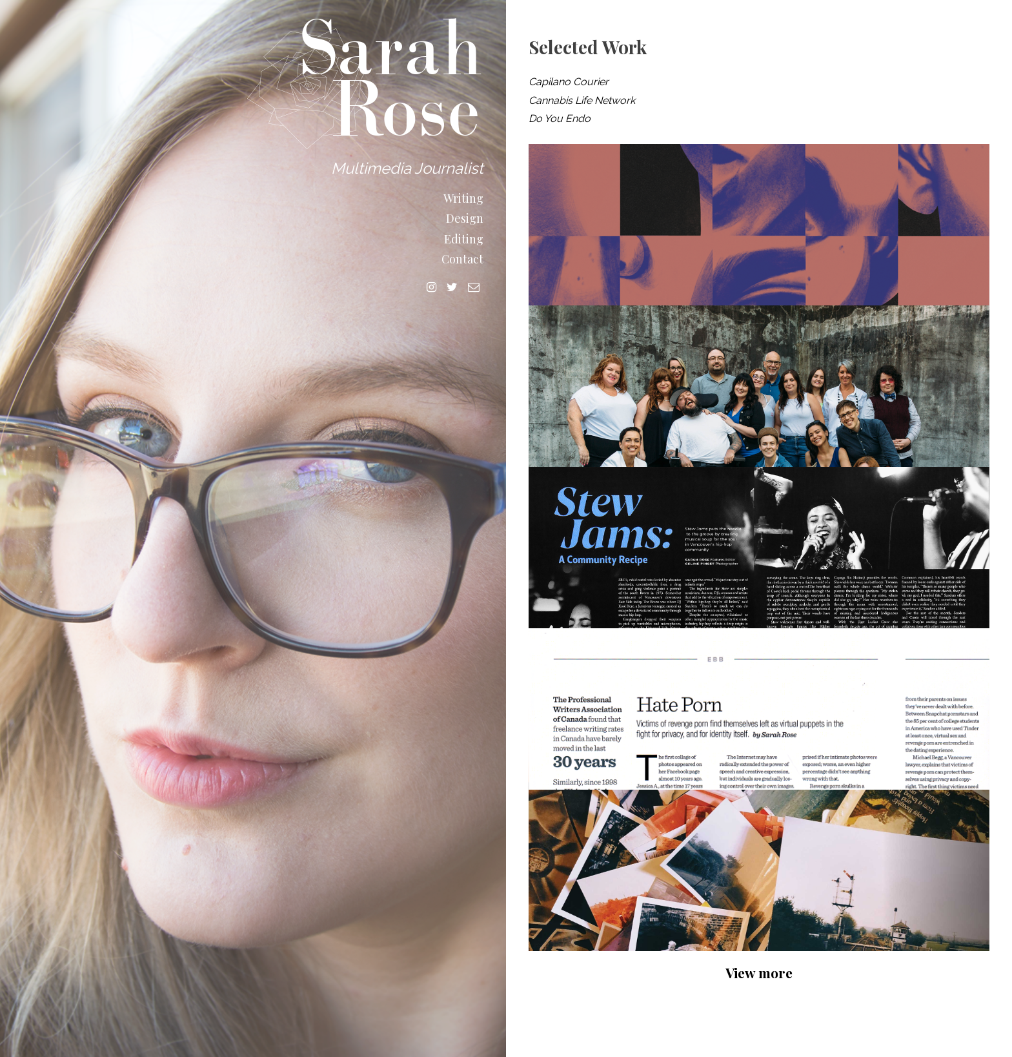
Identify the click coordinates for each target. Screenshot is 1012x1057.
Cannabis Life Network (582, 100)
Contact (462, 259)
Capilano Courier (569, 82)
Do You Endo (560, 118)
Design (464, 218)
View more (759, 972)
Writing (463, 198)
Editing (463, 239)
